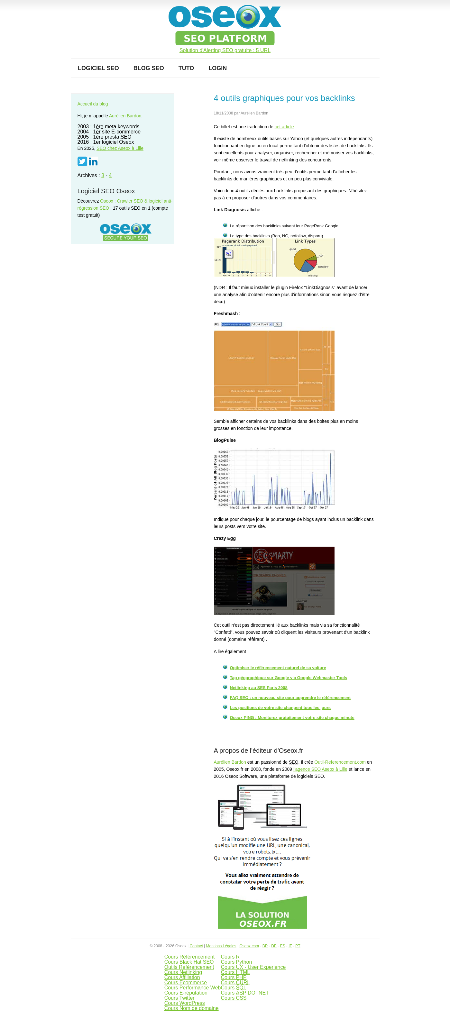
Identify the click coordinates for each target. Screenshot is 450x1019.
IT (290, 946)
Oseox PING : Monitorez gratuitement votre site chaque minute (292, 717)
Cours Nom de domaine (191, 1008)
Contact (196, 946)
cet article (284, 126)
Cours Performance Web (192, 987)
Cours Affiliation (182, 977)
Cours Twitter (179, 998)
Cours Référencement (189, 957)
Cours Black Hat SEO (189, 962)
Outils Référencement (189, 967)
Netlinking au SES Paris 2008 (259, 687)
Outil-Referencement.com (340, 762)
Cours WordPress (184, 1003)
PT (297, 946)
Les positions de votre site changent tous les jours (280, 707)
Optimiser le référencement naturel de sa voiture (278, 667)
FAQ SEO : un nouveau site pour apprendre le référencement (290, 697)
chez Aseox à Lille (119, 148)
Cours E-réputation (185, 993)
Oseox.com (249, 946)
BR (265, 946)
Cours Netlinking (183, 972)
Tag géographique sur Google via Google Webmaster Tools (288, 677)
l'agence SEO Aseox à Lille (320, 769)
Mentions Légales (221, 946)
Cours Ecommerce (185, 982)
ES (282, 946)
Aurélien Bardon (230, 762)
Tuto (186, 68)
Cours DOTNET (245, 993)
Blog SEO (148, 68)
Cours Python (236, 962)
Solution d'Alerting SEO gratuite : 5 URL (225, 50)
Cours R (230, 957)
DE (274, 946)
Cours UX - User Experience (253, 967)
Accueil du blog (93, 103)
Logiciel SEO (98, 68)
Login (217, 68)
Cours (235, 972)
